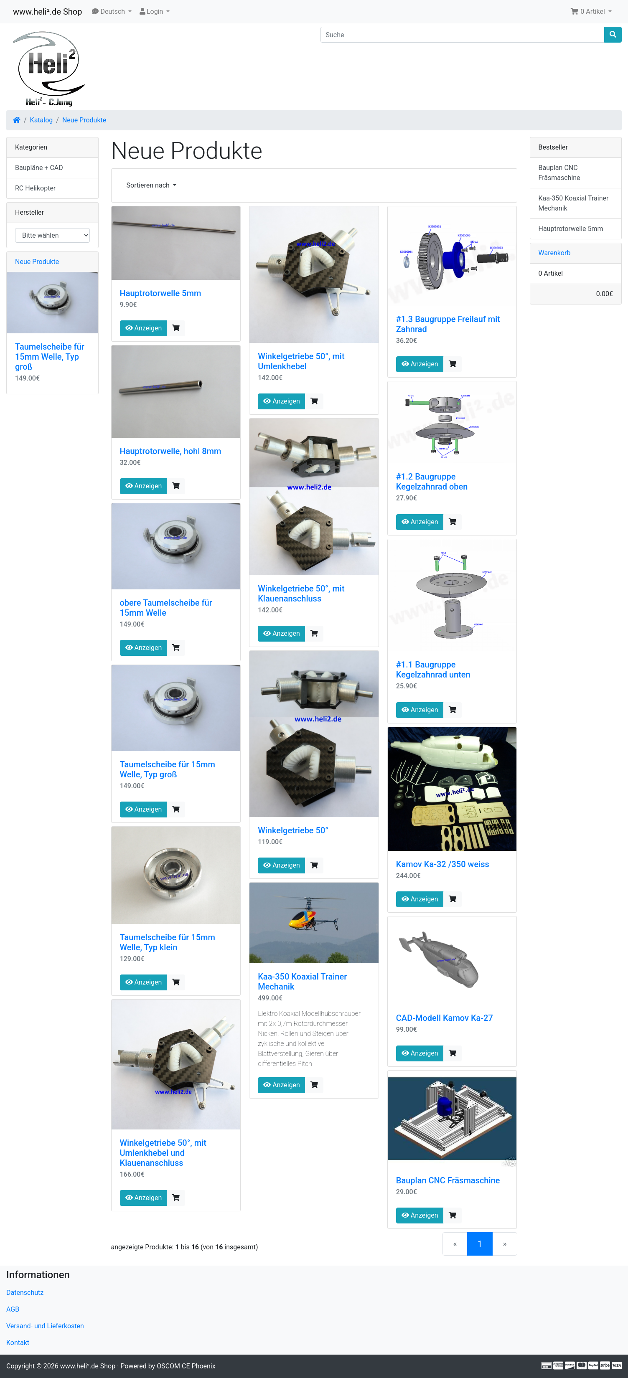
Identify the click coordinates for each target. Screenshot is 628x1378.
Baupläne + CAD (39, 168)
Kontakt (17, 1343)
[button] (112, 11)
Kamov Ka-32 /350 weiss (442, 864)
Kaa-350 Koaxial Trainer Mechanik (574, 203)
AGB (12, 1309)
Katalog (41, 120)
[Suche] (462, 35)
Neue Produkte (84, 120)
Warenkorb (555, 253)
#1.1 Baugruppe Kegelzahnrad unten (433, 670)
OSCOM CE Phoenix (186, 1366)
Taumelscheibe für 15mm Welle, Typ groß (167, 769)
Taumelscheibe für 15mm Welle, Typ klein (167, 942)
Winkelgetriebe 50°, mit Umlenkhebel (301, 361)
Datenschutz (24, 1293)
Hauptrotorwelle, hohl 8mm (170, 451)
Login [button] (151, 11)
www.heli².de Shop (47, 12)
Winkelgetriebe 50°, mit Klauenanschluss (301, 594)
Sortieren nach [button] (149, 185)
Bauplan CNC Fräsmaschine (448, 1180)
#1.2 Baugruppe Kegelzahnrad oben (432, 482)
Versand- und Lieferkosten (45, 1326)
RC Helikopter (35, 188)
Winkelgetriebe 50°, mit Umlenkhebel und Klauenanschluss (163, 1153)
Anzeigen (143, 328)
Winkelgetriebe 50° (293, 830)
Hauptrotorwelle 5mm (160, 293)
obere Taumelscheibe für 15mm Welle (166, 608)
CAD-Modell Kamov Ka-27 (444, 1018)
